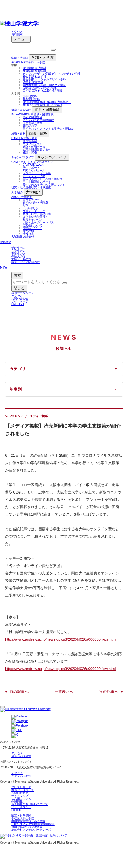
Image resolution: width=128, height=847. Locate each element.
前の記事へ (19, 691)
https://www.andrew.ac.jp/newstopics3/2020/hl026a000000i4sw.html (60, 669)
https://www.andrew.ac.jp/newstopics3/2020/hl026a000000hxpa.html (60, 639)
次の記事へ (108, 691)
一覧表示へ (64, 691)
